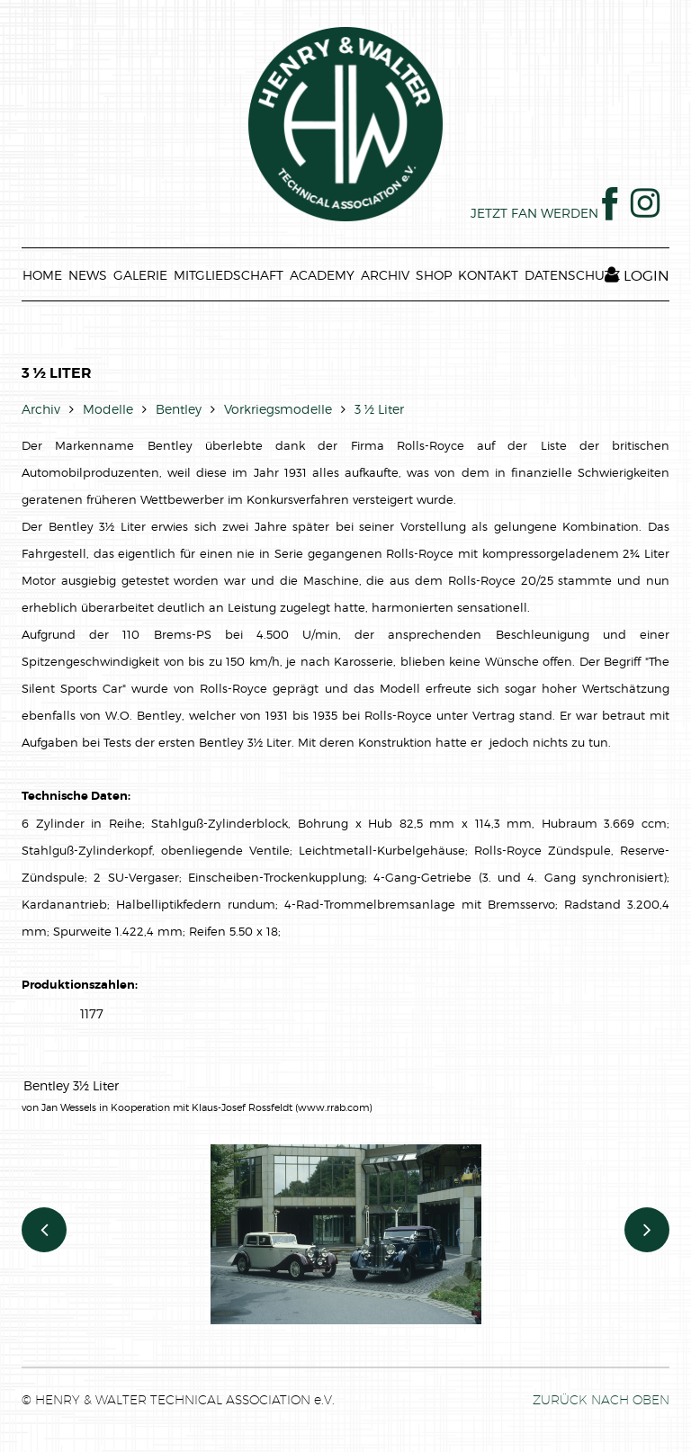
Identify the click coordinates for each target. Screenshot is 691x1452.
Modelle (108, 409)
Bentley (179, 409)
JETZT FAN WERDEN (544, 212)
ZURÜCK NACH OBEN (601, 1400)
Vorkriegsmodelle (278, 409)
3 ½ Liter (379, 409)
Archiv (41, 409)
